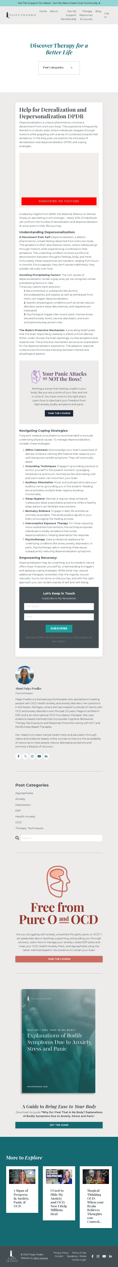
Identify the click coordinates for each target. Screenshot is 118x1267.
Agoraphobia (24, 793)
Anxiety (20, 799)
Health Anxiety (25, 816)
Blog (98, 11)
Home (43, 11)
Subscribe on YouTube (59, 201)
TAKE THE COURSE (59, 959)
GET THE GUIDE (59, 1125)
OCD (18, 822)
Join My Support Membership (68, 15)
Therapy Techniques (29, 828)
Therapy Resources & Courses (85, 15)
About (54, 11)
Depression (23, 805)
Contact (67, 1256)
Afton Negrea (40, 1258)
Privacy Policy (67, 1253)
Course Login (79, 1260)
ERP (18, 810)
